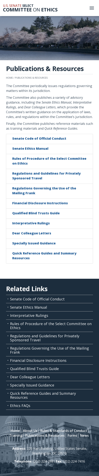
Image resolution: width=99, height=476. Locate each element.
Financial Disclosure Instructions (40, 203)
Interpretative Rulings (31, 223)
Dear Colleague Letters (31, 233)
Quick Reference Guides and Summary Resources (43, 395)
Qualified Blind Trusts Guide (36, 213)
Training (15, 435)
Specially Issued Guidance (34, 243)
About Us (30, 430)
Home (9, 77)
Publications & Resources (31, 77)
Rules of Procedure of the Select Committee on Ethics (51, 325)
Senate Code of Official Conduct (39, 138)
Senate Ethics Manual (30, 148)
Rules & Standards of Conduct (63, 430)
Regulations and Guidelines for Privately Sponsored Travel (44, 338)
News (84, 435)
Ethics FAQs (20, 405)
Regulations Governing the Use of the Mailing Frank (49, 350)
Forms (72, 435)
